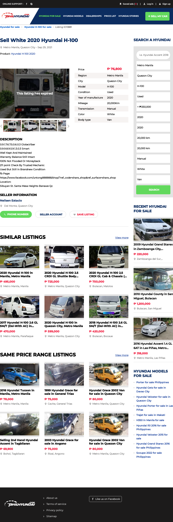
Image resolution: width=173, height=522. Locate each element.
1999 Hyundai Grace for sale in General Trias (61, 392)
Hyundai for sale (10, 27)
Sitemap (51, 516)
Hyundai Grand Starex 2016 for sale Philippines (153, 445)
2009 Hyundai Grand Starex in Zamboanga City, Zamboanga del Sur (153, 249)
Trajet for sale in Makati (150, 415)
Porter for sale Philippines (152, 382)
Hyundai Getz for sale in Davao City (151, 389)
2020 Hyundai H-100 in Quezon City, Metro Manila (63, 324)
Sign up (164, 4)
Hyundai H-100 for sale (37, 27)
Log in (148, 4)
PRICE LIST (110, 16)
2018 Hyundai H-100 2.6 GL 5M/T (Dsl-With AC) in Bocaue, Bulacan (108, 326)
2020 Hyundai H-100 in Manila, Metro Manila (16, 274)
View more (121, 237)
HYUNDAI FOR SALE (50, 16)
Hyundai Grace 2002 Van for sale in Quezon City (107, 392)
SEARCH (154, 189)
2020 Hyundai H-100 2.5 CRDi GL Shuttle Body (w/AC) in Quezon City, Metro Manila (61, 278)
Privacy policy (54, 510)
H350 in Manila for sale (150, 420)
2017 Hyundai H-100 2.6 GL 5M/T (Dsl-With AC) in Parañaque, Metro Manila (19, 326)
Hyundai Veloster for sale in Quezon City (153, 398)
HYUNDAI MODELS (73, 16)
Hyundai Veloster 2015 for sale (152, 436)
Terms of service (56, 504)
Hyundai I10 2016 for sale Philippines (151, 427)
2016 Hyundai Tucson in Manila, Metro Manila (17, 392)
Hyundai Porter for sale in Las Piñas (154, 407)
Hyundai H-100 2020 (23, 53)
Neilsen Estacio (11, 200)
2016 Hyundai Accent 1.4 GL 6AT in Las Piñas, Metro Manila (153, 348)
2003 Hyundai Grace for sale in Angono (61, 442)
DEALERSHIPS (94, 16)
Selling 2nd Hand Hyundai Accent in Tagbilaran (19, 442)
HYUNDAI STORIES (129, 16)
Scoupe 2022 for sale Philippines (149, 454)
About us (51, 498)
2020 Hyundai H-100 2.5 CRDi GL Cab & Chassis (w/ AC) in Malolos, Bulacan (108, 276)
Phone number (15, 214)
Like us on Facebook (105, 499)
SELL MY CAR (157, 16)
